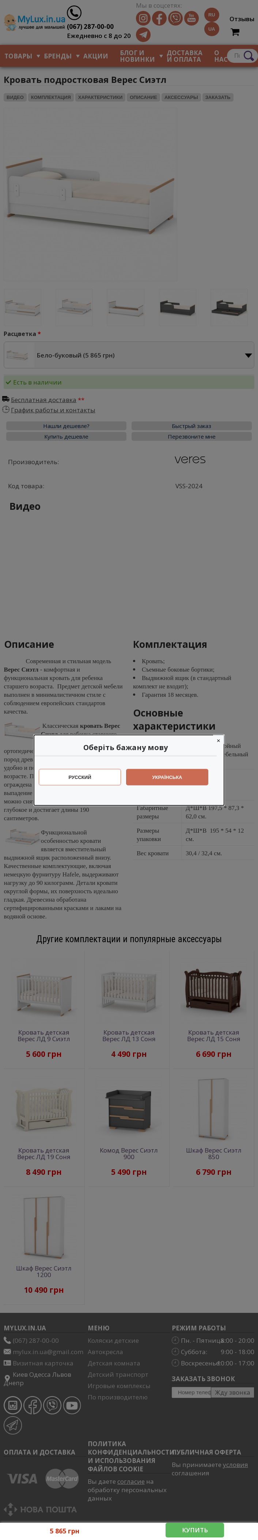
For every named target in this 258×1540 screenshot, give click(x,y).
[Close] (222, 739)
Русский (83, 777)
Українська (171, 777)
